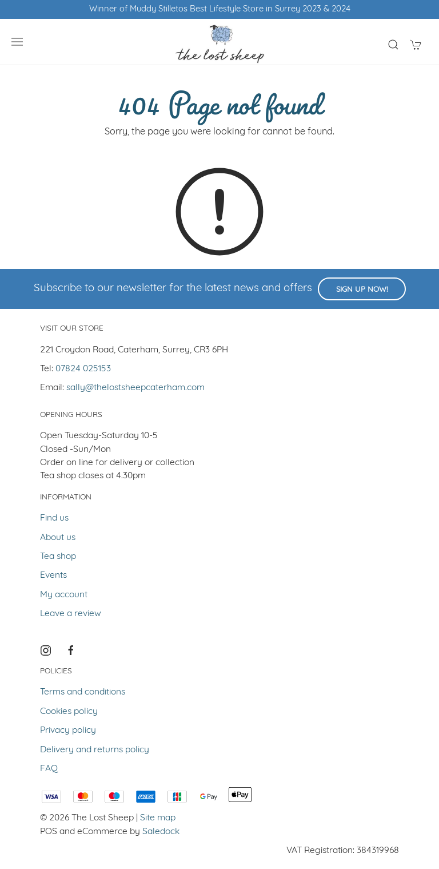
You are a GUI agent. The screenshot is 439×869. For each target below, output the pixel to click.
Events (53, 575)
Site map (157, 818)
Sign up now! (362, 289)
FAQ (49, 768)
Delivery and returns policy (94, 750)
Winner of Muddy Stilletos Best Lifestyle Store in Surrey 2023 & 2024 (219, 9)
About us (57, 537)
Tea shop (58, 556)
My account (63, 595)
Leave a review (70, 613)
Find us (54, 518)
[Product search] (393, 44)
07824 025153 (83, 369)
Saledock (160, 831)
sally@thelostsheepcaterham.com (135, 387)
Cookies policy (69, 711)
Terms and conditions (82, 692)
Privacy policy (68, 730)
